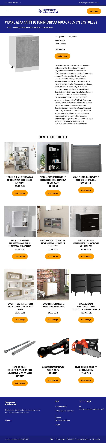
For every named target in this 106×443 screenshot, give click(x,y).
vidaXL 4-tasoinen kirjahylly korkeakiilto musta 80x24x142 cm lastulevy (53, 180)
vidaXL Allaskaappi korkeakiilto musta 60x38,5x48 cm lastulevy (86, 243)
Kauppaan (94, 11)
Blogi (58, 425)
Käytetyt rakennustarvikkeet (62, 419)
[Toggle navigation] (7, 11)
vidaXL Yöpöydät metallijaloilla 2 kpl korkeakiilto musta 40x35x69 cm (86, 306)
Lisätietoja (62, 56)
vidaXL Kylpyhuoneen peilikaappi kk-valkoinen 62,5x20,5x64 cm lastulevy (19, 243)
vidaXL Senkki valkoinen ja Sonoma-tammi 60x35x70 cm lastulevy (53, 306)
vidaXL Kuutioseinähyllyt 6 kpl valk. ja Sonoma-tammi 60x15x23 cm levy (20, 306)
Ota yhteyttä (60, 439)
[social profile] (20, 3)
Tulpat (74, 37)
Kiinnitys (68, 37)
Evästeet (70, 439)
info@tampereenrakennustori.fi (89, 3)
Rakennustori (61, 406)
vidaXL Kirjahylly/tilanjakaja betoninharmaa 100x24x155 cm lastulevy (20, 180)
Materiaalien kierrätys (65, 411)
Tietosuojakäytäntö (83, 439)
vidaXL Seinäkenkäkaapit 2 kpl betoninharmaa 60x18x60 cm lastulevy (53, 243)
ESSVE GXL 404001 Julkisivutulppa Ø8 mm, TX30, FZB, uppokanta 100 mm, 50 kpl (19, 370)
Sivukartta (96, 439)
